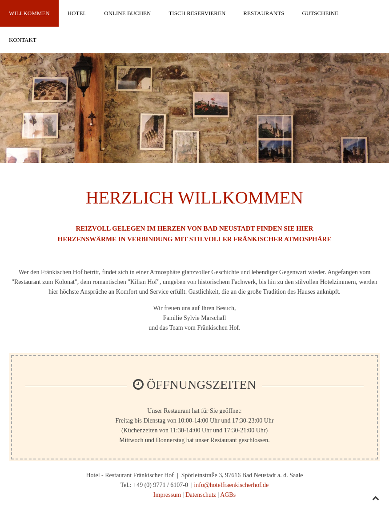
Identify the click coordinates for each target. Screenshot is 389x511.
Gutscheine (320, 13)
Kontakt (22, 39)
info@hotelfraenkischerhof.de (231, 485)
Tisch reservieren (196, 13)
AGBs (228, 494)
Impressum (167, 494)
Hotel (77, 13)
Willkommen (29, 13)
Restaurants (263, 13)
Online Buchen (127, 13)
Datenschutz (200, 494)
